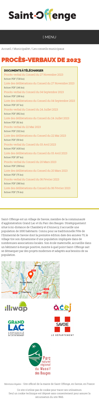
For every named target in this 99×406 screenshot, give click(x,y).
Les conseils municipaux (48, 49)
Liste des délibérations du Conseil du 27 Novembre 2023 (39, 83)
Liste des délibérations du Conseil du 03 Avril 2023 (35, 153)
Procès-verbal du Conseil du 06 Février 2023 (31, 179)
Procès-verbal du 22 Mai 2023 (22, 127)
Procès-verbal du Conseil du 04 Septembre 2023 (34, 92)
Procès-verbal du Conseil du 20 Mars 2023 (30, 162)
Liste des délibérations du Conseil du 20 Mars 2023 (36, 170)
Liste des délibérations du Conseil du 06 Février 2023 (37, 188)
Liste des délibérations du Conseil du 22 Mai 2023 (35, 135)
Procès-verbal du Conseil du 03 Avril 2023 (30, 144)
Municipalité (22, 49)
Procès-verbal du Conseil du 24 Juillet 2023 (31, 109)
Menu (49, 37)
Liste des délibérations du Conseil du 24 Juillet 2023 (36, 118)
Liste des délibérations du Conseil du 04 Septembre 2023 (39, 101)
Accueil (6, 49)
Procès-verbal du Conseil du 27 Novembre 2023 (33, 74)
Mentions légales (12, 384)
